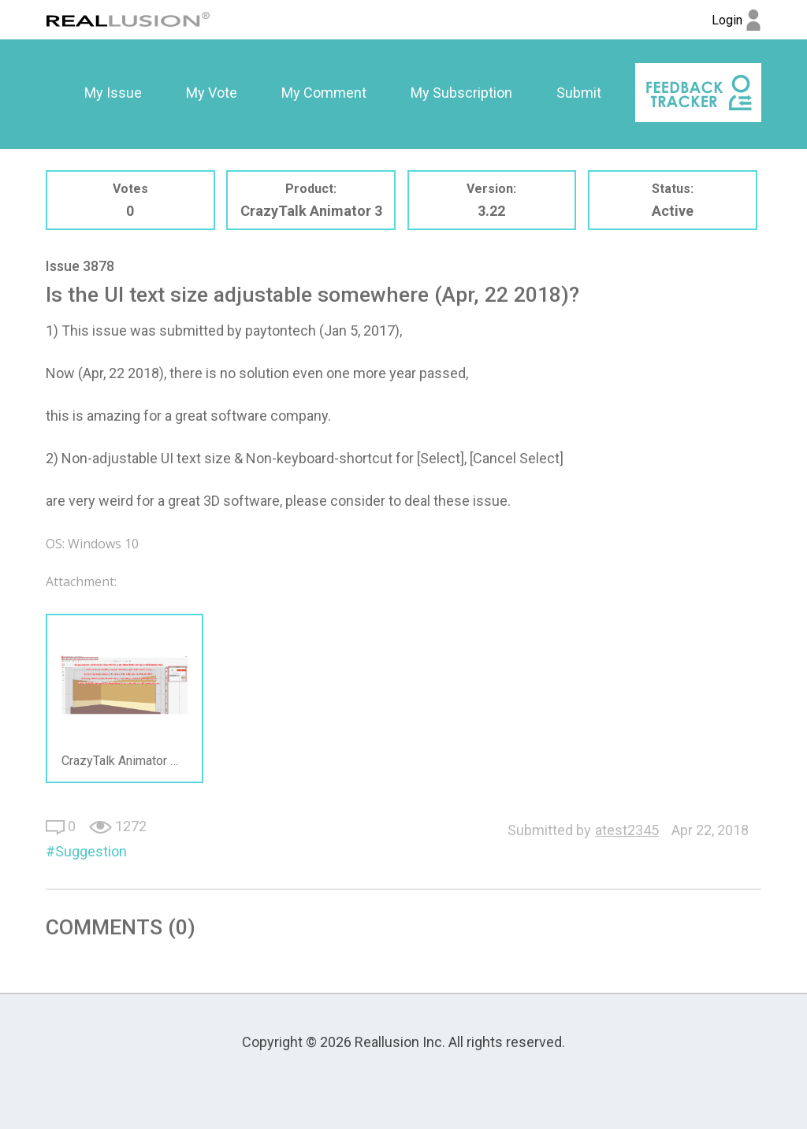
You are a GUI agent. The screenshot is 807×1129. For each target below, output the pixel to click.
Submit (578, 92)
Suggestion (91, 851)
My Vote (211, 92)
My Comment (323, 92)
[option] (113, 93)
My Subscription (461, 92)
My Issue (113, 92)
